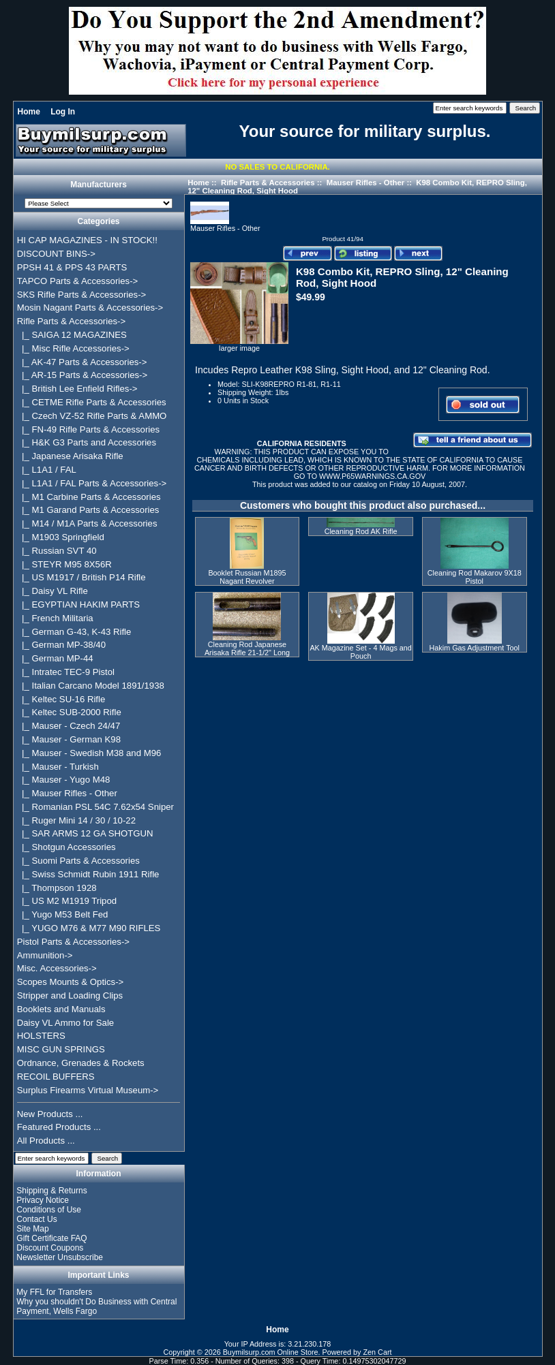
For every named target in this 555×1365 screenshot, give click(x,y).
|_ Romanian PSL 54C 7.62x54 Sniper (95, 807)
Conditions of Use (48, 1209)
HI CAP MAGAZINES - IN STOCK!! (87, 240)
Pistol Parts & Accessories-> (73, 942)
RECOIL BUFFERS (56, 1076)
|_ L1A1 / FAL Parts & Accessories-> (92, 483)
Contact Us (36, 1219)
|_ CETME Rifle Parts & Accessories (91, 402)
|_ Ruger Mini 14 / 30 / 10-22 (76, 820)
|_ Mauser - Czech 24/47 (69, 726)
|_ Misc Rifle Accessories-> (73, 348)
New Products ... (50, 1114)
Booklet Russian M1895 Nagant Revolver (247, 577)
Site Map (32, 1229)
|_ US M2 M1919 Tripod (67, 901)
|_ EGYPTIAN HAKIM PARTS (78, 604)
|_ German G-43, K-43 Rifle (74, 632)
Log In (62, 111)
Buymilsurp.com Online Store (270, 1352)
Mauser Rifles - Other (366, 182)
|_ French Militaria (55, 618)
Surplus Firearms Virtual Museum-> (88, 1090)
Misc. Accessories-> (57, 968)
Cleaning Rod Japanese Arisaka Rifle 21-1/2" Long (247, 648)
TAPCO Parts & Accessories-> (77, 281)
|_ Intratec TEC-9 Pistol (66, 672)
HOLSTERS (41, 1036)
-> (71, 321)
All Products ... (46, 1140)
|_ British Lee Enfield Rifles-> (77, 388)
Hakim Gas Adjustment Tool (475, 648)
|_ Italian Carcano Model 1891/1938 (90, 685)
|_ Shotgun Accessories (66, 847)
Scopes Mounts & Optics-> (70, 982)
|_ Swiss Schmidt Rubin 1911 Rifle (88, 874)
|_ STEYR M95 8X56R (64, 564)
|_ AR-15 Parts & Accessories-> (82, 375)
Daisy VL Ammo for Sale (65, 1023)
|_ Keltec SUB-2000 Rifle (69, 712)
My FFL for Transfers (54, 1292)
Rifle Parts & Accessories (268, 182)
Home (29, 111)
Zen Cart (377, 1352)
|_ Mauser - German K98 (69, 739)
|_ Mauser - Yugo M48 (63, 779)
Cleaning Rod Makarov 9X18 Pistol (474, 577)
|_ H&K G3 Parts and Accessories (86, 442)
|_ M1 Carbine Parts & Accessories (89, 497)
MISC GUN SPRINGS (61, 1049)
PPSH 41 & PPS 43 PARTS (72, 267)
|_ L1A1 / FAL (46, 470)
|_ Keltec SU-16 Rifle (61, 699)
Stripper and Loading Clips (70, 995)
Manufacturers (98, 185)
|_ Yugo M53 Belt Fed (62, 914)
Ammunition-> (45, 955)
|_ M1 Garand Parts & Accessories (88, 510)
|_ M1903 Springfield (60, 537)
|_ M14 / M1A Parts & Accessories (87, 523)
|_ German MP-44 (55, 658)
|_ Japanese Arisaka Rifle (70, 456)
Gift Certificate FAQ (51, 1238)
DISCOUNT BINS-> (56, 254)
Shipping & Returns (51, 1190)
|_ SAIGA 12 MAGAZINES (72, 335)
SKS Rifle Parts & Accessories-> (81, 294)
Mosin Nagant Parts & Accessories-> (90, 307)
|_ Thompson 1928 (57, 888)
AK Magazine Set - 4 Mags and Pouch (360, 652)
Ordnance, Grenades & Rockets (81, 1063)
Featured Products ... (59, 1127)
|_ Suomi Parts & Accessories (78, 861)
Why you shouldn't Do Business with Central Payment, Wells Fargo (96, 1306)
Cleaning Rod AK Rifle (361, 531)
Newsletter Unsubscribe (59, 1257)
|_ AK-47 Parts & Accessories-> (82, 362)
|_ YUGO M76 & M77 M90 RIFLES (89, 928)
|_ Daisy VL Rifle (52, 591)
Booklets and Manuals (61, 1009)
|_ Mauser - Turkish (58, 767)
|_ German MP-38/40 (61, 645)
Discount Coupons (49, 1248)
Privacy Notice (42, 1200)
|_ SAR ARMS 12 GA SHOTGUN (85, 833)
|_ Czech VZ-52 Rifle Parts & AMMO (92, 416)
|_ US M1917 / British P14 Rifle (81, 577)
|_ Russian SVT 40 (57, 551)
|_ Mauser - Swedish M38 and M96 (89, 753)
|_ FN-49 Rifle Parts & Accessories (88, 429)
